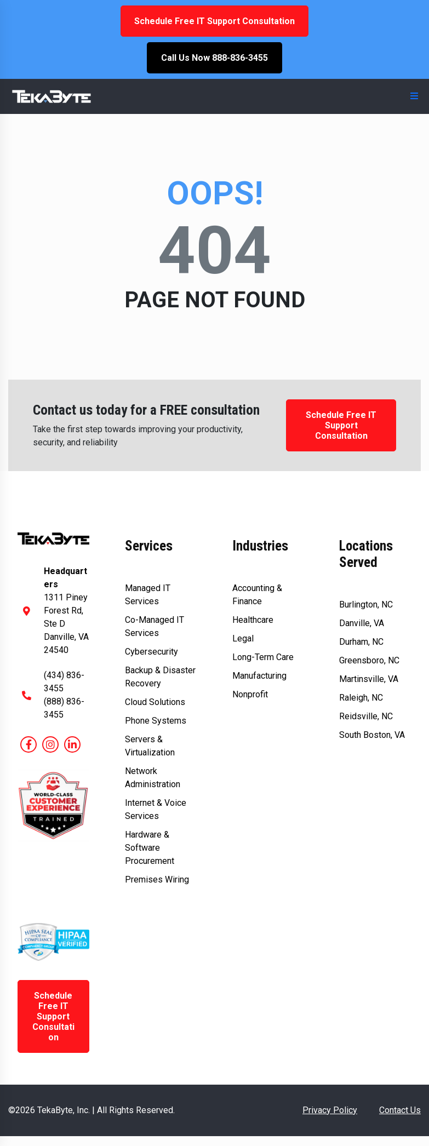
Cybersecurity (151, 651)
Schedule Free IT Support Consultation (214, 21)
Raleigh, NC (361, 697)
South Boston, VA (372, 735)
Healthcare (252, 620)
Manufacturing (259, 676)
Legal (243, 638)
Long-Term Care (263, 657)
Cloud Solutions (155, 702)
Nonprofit (250, 694)
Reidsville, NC (366, 716)
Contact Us (400, 1110)
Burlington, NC (366, 604)
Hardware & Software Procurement (149, 847)
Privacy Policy (329, 1110)
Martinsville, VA (368, 679)
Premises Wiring (157, 879)
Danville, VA (361, 623)
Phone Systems (155, 720)
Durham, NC (361, 642)
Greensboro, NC (369, 660)
